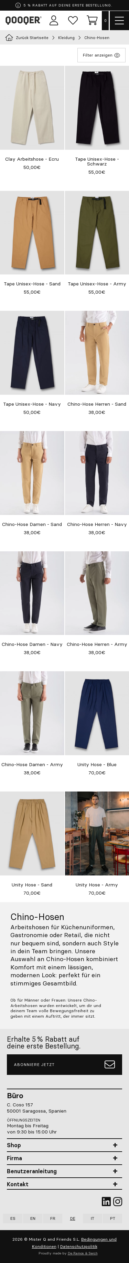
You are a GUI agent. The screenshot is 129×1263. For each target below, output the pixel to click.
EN (32, 1218)
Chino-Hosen (96, 38)
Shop (14, 1145)
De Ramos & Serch (83, 1253)
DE (72, 1218)
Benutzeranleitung (32, 1171)
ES (12, 1218)
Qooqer (24, 20)
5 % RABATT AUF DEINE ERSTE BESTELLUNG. (63, 5)
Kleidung (66, 38)
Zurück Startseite (27, 37)
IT (92, 1218)
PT (112, 1218)
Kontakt (18, 1184)
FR (52, 1218)
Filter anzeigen (101, 55)
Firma (14, 1158)
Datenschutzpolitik (78, 1246)
